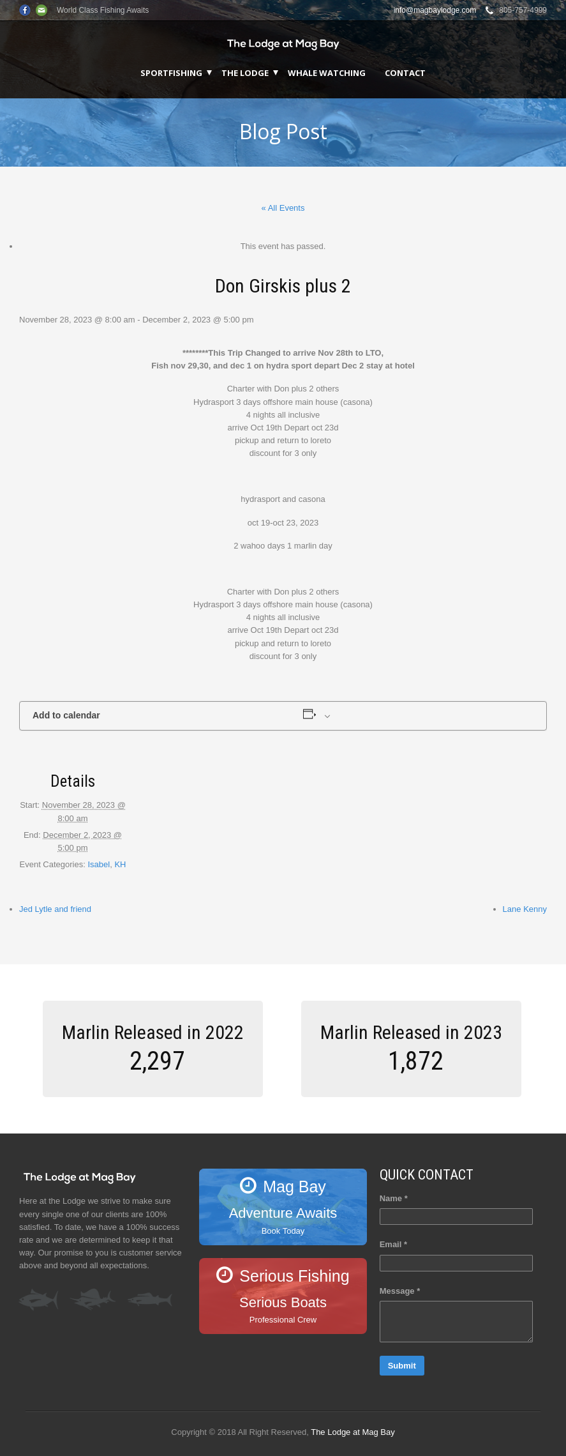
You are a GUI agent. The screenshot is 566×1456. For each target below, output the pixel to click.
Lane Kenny (525, 909)
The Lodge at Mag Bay (353, 1432)
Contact (405, 73)
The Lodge (245, 73)
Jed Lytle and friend (55, 909)
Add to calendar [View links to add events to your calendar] (66, 715)
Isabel (98, 864)
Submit (402, 1365)
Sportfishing (171, 73)
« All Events (283, 208)
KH (120, 864)
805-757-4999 (523, 10)
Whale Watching (327, 73)
